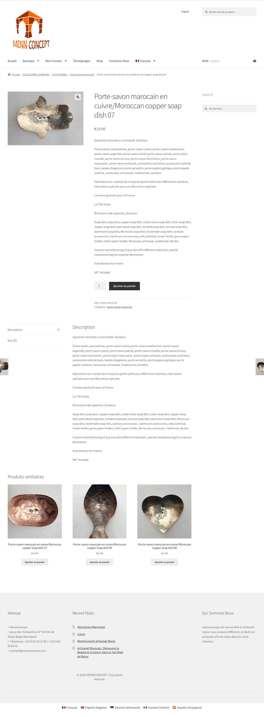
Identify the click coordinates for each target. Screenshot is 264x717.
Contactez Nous (119, 61)
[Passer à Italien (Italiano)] (156, 707)
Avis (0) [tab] (12, 340)
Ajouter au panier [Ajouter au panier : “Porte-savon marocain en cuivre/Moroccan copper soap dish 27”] (35, 562)
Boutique (28, 61)
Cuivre (81, 634)
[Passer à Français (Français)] (69, 707)
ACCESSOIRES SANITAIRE (36, 74)
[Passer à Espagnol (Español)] (187, 707)
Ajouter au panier (124, 286)
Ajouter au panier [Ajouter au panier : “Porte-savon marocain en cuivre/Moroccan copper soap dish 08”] (164, 562)
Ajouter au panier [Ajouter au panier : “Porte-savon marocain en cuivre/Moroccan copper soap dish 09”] (99, 562)
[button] (78, 97)
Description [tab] (15, 329)
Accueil (12, 61)
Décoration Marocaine (91, 627)
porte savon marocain (82, 74)
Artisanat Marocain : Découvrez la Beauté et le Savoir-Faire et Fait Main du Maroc (100, 652)
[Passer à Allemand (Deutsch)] (125, 707)
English (185, 11)
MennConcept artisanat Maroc (96, 641)
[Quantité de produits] (100, 286)
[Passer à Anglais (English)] (94, 707)
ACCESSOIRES (59, 74)
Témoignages (81, 61)
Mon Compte (53, 61)
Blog (100, 61)
